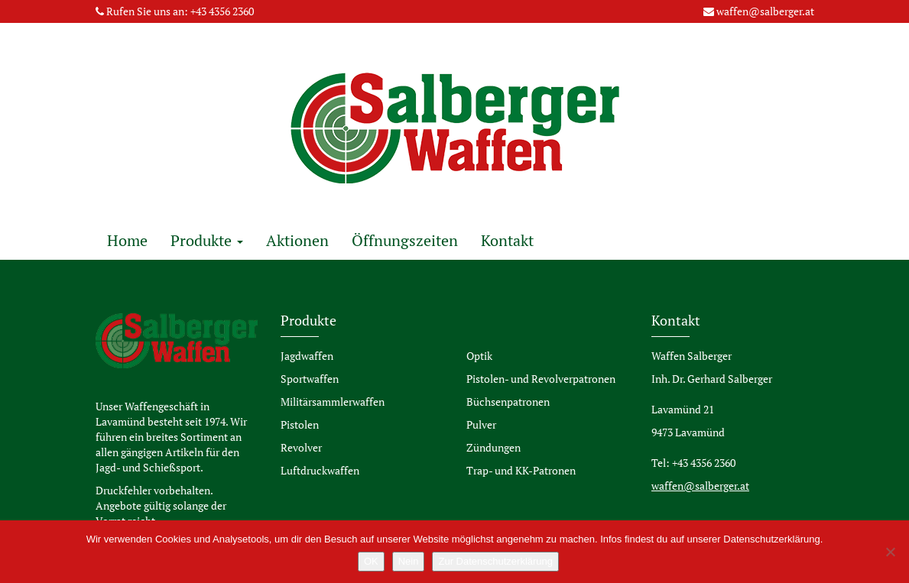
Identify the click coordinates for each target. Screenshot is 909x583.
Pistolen (300, 424)
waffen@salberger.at (765, 11)
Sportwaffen (310, 378)
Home (127, 240)
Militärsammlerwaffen (333, 401)
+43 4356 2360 (222, 11)
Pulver (481, 424)
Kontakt (507, 240)
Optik (479, 355)
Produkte (206, 240)
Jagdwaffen (307, 355)
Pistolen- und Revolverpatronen (540, 378)
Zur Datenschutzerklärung (495, 561)
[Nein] (890, 551)
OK (371, 561)
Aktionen (297, 240)
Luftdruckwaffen (320, 470)
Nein (408, 561)
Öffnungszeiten (405, 240)
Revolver (301, 447)
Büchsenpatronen (508, 401)
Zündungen (493, 447)
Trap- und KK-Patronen (521, 470)
